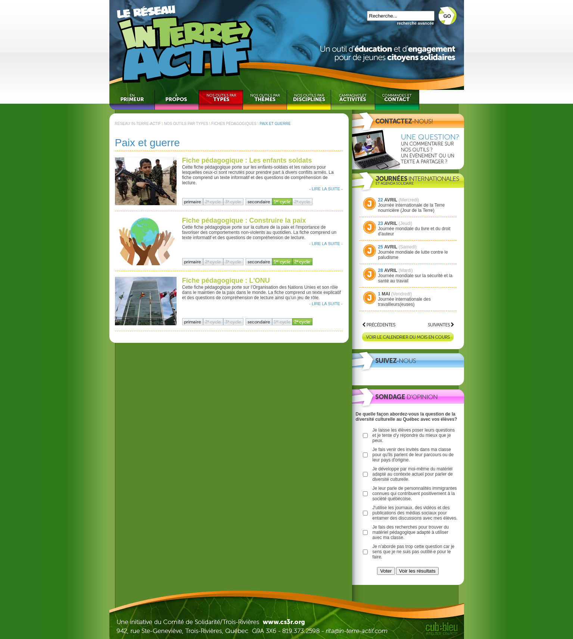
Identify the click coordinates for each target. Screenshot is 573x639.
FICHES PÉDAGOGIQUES (233, 124)
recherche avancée (415, 23)
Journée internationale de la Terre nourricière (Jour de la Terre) (411, 208)
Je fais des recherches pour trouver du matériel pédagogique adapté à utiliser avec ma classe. (411, 532)
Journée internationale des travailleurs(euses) (404, 302)
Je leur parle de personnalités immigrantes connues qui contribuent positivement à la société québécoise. (415, 493)
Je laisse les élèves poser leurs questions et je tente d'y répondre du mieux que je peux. (414, 435)
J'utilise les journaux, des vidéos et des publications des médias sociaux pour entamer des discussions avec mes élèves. (415, 513)
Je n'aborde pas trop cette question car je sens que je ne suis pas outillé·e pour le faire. (414, 552)
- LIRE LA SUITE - (325, 189)
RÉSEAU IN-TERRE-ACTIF (138, 124)
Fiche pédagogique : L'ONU (226, 280)
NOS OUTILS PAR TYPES (186, 124)
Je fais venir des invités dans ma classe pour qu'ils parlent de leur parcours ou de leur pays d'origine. (413, 455)
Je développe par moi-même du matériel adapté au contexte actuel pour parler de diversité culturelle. (413, 474)
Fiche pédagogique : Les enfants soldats (247, 160)
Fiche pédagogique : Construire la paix (244, 220)
